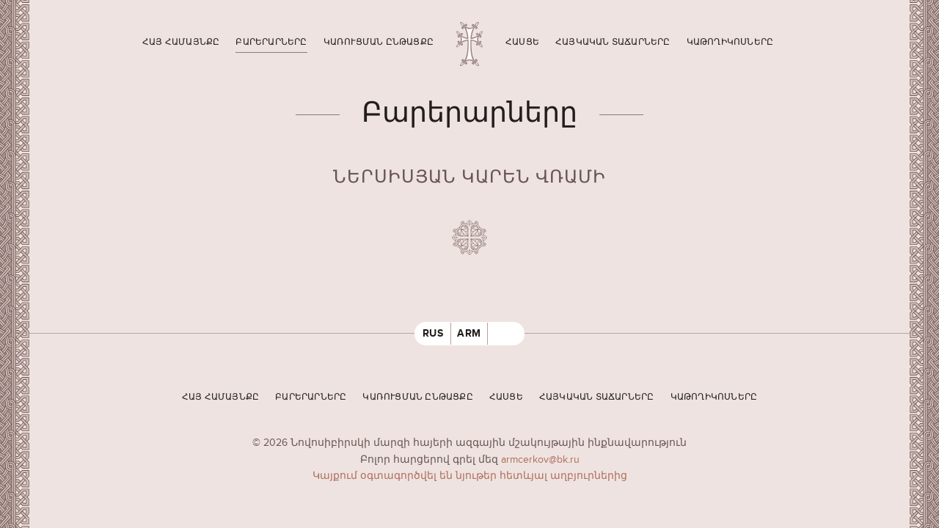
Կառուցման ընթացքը (379, 42)
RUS (433, 333)
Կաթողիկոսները (730, 42)
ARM (469, 333)
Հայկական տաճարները (613, 42)
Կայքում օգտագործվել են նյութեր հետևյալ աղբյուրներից (470, 475)
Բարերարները (271, 42)
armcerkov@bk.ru (540, 459)
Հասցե (522, 42)
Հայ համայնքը (180, 42)
